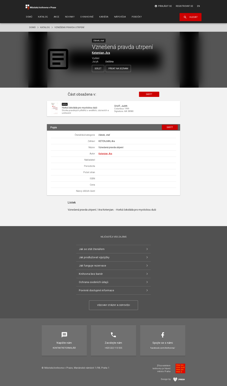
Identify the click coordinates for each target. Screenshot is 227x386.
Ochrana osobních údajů (93, 282)
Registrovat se (184, 6)
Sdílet (98, 68)
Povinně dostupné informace (96, 290)
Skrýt (149, 94)
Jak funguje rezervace (92, 265)
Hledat (190, 17)
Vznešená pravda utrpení (69, 27)
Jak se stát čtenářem (92, 249)
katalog (45, 27)
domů (32, 27)
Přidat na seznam (118, 68)
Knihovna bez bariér (91, 273)
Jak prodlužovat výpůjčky (94, 257)
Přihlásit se (163, 6)
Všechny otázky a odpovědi (113, 305)
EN (198, 6)
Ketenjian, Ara (101, 52)
